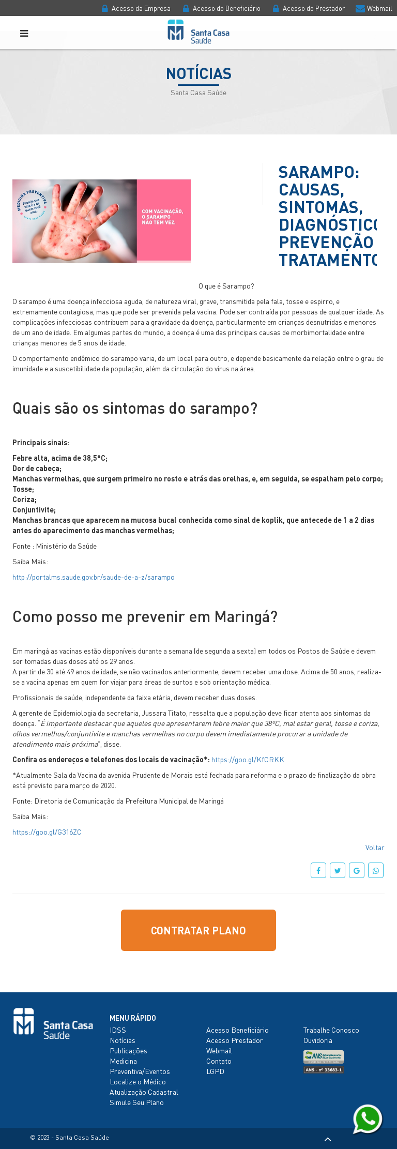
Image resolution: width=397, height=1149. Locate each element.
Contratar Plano (198, 930)
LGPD (215, 1071)
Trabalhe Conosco (331, 1029)
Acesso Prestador (234, 1040)
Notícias (122, 1040)
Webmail (373, 8)
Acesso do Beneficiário (220, 8)
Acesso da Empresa (135, 8)
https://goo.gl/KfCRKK (247, 759)
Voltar (375, 847)
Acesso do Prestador (307, 8)
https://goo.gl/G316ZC (47, 831)
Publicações (128, 1050)
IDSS (118, 1029)
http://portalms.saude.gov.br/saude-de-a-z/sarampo (93, 576)
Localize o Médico (138, 1081)
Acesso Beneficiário (237, 1029)
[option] (101, 221)
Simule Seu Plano (137, 1102)
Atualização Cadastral (144, 1091)
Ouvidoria (317, 1040)
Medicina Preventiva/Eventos (140, 1066)
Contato (219, 1060)
